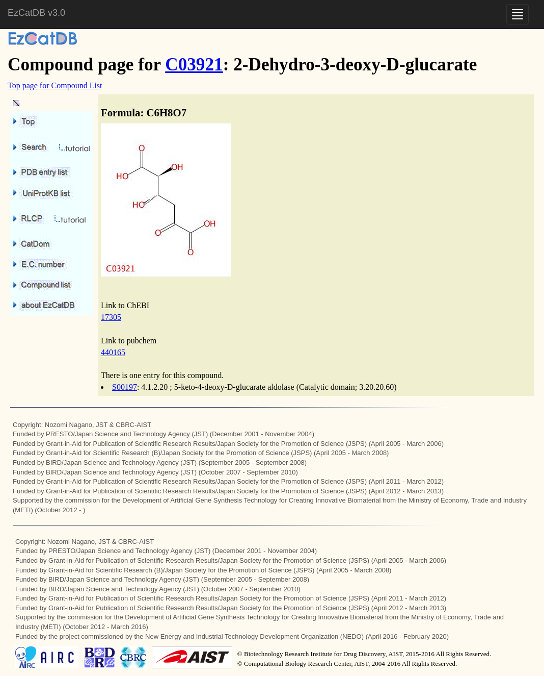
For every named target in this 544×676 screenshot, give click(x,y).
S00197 (124, 387)
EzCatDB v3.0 (36, 13)
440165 (113, 352)
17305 (111, 317)
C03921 (194, 64)
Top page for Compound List (55, 85)
